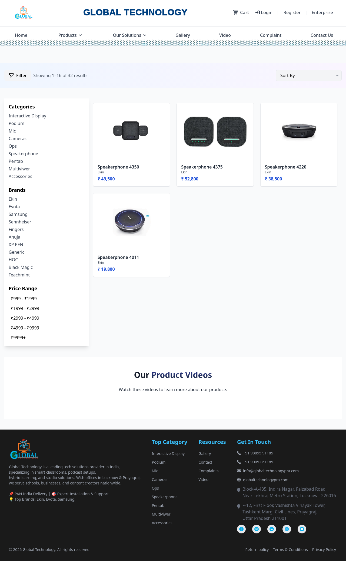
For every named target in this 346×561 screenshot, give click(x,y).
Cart (241, 12)
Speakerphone (23, 154)
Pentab (16, 161)
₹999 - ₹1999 (24, 299)
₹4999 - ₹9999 (25, 328)
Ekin (13, 199)
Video (225, 35)
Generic (16, 252)
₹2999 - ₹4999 (25, 318)
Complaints (208, 470)
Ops (13, 146)
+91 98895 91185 (255, 453)
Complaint (270, 35)
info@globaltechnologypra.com (268, 470)
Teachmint (19, 275)
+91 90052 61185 (255, 461)
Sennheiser (20, 222)
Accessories (20, 176)
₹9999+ (18, 338)
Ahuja (14, 237)
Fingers (16, 229)
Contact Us (322, 35)
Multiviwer (19, 169)
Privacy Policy (324, 549)
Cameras (17, 138)
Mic (12, 131)
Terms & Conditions (290, 549)
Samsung (18, 214)
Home (21, 35)
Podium (16, 123)
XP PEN (16, 245)
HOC (13, 260)
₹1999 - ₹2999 (25, 308)
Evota (14, 207)
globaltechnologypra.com (262, 479)
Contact (205, 462)
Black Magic (21, 267)
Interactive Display (27, 116)
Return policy (257, 549)
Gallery (182, 35)
